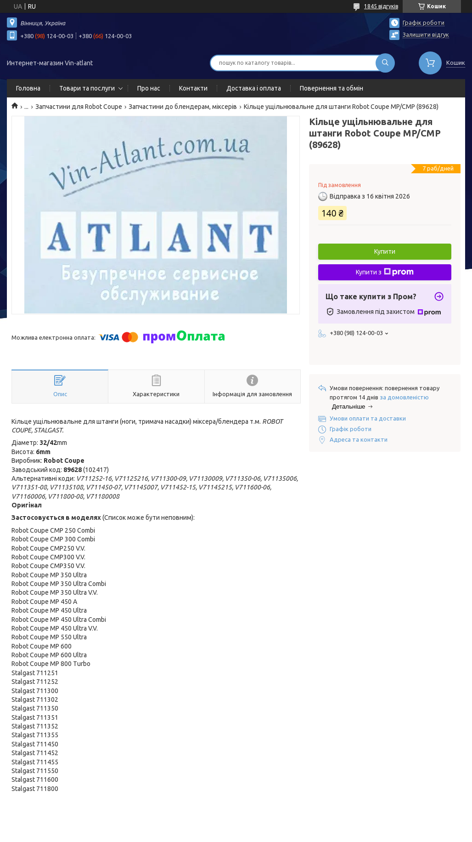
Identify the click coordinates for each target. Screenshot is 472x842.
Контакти (193, 88)
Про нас (148, 88)
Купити (384, 251)
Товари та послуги (87, 88)
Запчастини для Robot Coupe (78, 106)
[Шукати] (385, 63)
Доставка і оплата (253, 88)
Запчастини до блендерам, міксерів (183, 106)
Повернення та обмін (331, 88)
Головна (28, 88)
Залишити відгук (426, 34)
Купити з (385, 272)
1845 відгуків (381, 6)
